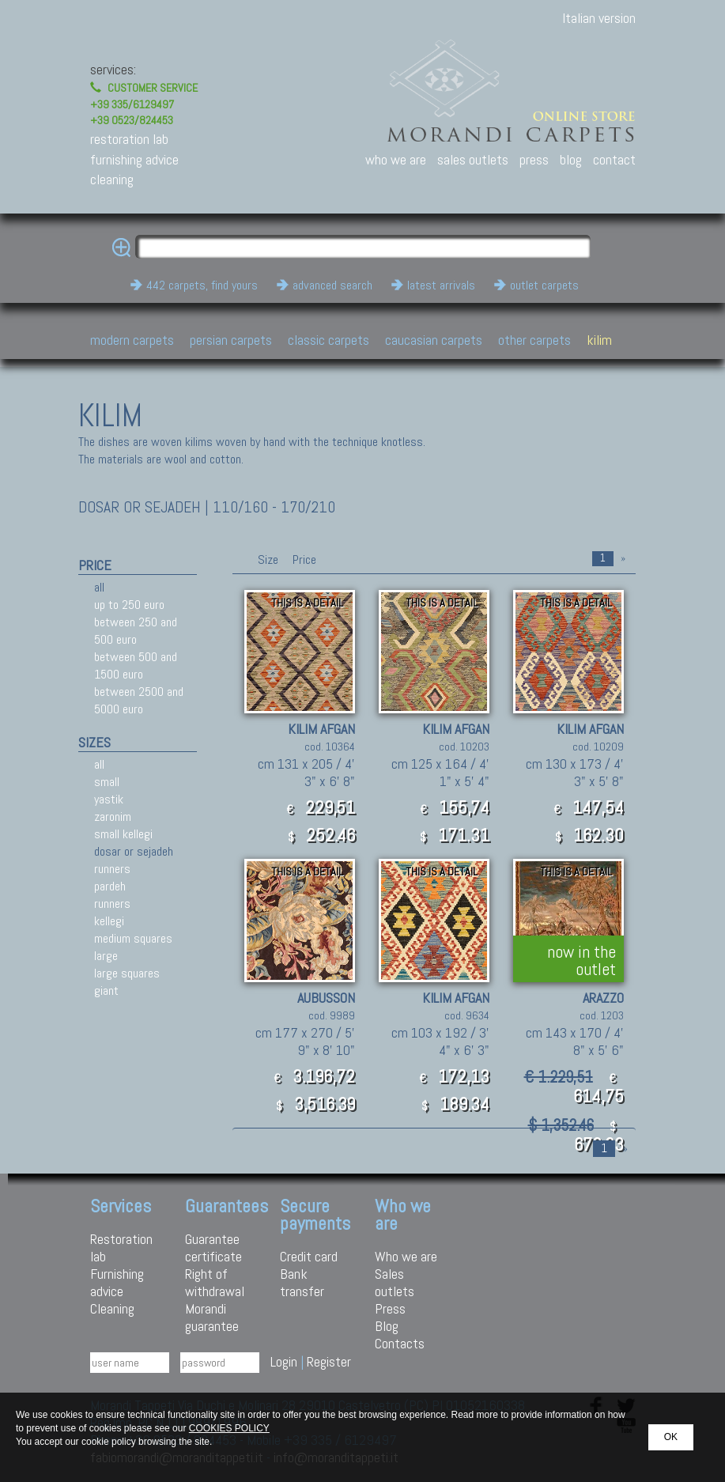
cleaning (112, 179)
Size (268, 559)
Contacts (400, 1343)
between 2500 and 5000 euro (138, 700)
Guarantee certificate (213, 1247)
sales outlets (472, 159)
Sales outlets (394, 1282)
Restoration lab (121, 1247)
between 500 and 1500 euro (135, 665)
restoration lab (129, 139)
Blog (386, 1326)
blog (571, 159)
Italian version (599, 18)
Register (329, 1361)
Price (302, 559)
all (99, 587)
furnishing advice (134, 159)
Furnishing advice (117, 1282)
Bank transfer (302, 1282)
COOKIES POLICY (229, 1428)
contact (614, 159)
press (534, 159)
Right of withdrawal (214, 1282)
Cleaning (112, 1308)
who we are (395, 159)
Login (283, 1361)
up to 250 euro (129, 604)
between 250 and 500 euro (135, 631)
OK (671, 1436)
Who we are (406, 1256)
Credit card (309, 1256)
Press (390, 1308)
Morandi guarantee (212, 1317)
